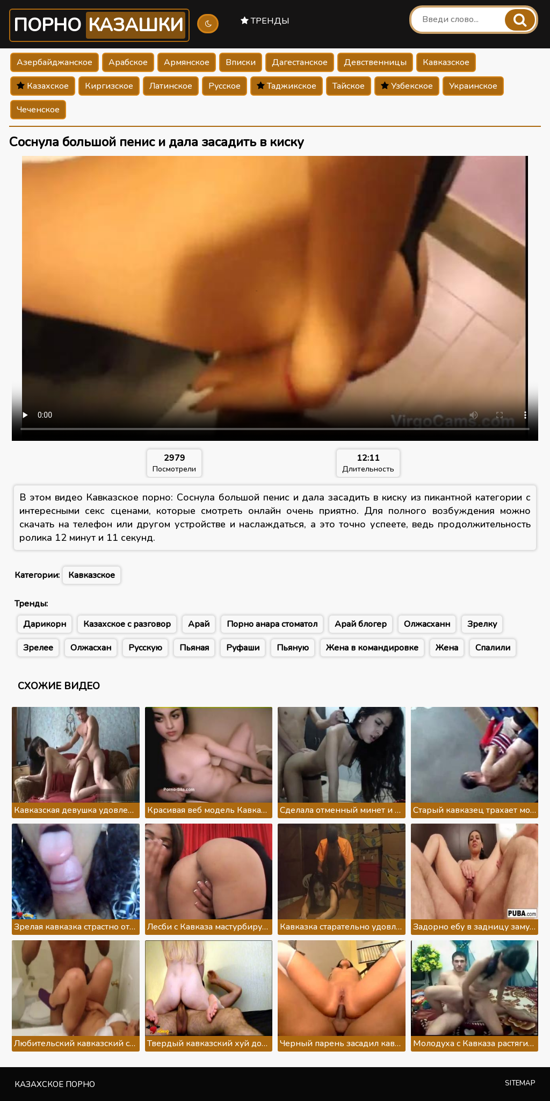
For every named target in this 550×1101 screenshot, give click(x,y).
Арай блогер (361, 624)
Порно (99, 25)
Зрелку (482, 624)
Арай (198, 624)
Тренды (265, 21)
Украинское (473, 86)
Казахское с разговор (127, 624)
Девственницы (375, 62)
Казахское (43, 86)
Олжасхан (90, 648)
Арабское (128, 62)
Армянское (186, 62)
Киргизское (109, 86)
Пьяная (194, 648)
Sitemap (520, 1083)
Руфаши (242, 648)
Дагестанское (300, 62)
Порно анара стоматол (272, 624)
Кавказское (446, 62)
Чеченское (38, 110)
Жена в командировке (372, 648)
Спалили (492, 648)
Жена (447, 648)
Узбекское (407, 86)
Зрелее (38, 648)
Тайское (348, 86)
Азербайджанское (54, 62)
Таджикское (286, 86)
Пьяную (293, 648)
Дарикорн (44, 624)
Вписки (241, 62)
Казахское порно (55, 1084)
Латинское (170, 86)
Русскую (145, 648)
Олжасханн (427, 624)
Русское (224, 86)
